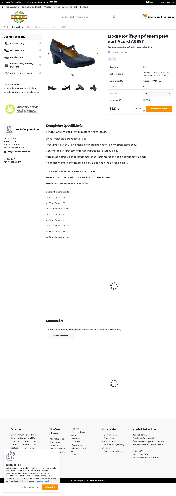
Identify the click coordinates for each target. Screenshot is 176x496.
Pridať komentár (62, 335)
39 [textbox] (146, 93)
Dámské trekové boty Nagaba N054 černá (58, 377)
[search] (113, 17)
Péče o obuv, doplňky (18, 73)
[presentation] (48, 53)
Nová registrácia (167, 2)
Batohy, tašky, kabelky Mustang (18, 65)
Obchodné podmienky (32, 7)
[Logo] (19, 17)
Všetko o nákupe (52, 7)
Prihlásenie (151, 2)
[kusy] (136, 109)
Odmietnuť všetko (30, 487)
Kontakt (84, 7)
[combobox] (157, 93)
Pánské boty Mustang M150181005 (156, 379)
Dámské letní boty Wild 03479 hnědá (91, 378)
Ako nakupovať (13, 7)
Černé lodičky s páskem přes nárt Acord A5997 (59, 288)
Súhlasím (50, 487)
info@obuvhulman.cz (18, 151)
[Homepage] (3, 7)
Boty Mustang (14, 44)
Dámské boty (17, 27)
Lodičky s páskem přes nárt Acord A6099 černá (93, 282)
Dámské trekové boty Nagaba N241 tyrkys (123, 377)
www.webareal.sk (98, 480)
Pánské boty (13, 57)
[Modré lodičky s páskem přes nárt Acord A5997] (73, 54)
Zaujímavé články (70, 7)
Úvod (6, 27)
